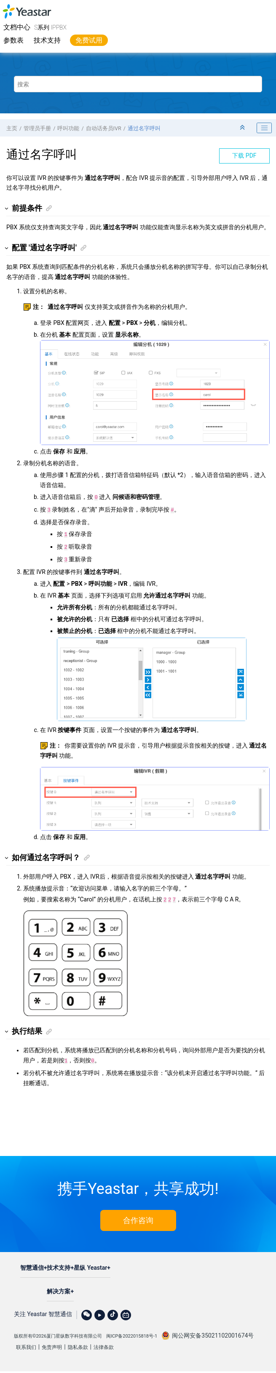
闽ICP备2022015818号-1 (131, 1330)
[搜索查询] (138, 84)
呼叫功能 (68, 128)
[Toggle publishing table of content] (264, 128)
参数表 (13, 40)
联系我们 (26, 1341)
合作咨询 (138, 1214)
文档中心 (16, 27)
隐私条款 (78, 1341)
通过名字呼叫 (144, 128)
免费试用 (88, 40)
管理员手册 (37, 128)
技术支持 (47, 40)
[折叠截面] (243, 128)
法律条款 (104, 1341)
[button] (7, 208)
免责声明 (52, 1341)
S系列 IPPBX (50, 27)
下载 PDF (244, 155)
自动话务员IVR (103, 128)
